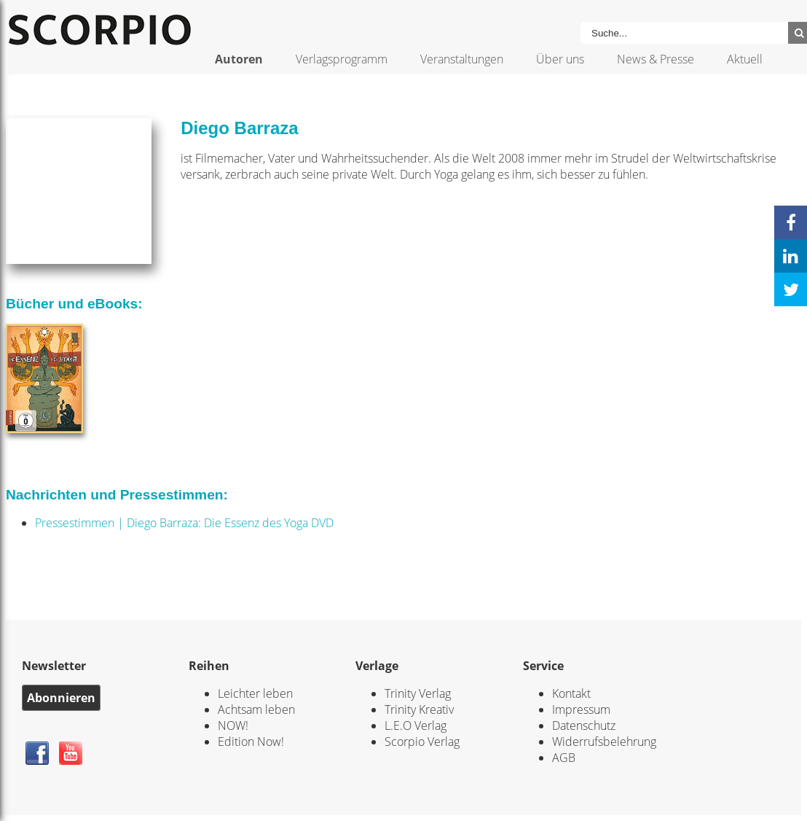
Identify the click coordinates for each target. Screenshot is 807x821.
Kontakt (571, 693)
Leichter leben (255, 693)
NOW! (233, 725)
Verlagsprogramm (341, 59)
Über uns (560, 59)
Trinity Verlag (418, 693)
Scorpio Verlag (422, 742)
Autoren (239, 59)
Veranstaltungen (461, 59)
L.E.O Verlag (415, 725)
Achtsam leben (256, 709)
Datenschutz (583, 725)
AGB (563, 758)
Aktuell (745, 59)
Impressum (581, 709)
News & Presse (655, 59)
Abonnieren (61, 698)
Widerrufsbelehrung (604, 742)
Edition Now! (251, 742)
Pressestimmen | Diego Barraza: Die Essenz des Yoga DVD (184, 523)
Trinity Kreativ (419, 709)
